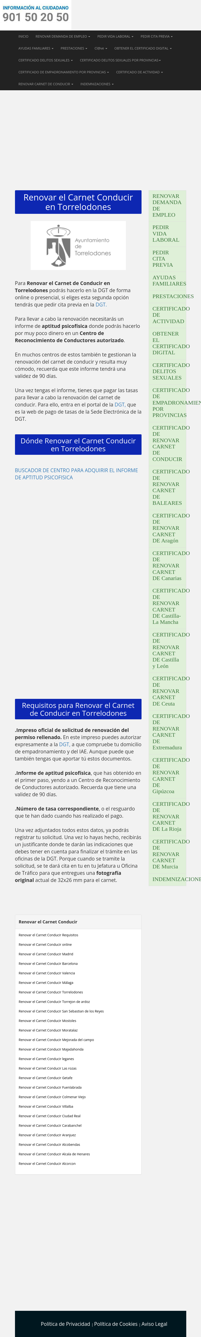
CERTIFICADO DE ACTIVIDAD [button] (139, 72)
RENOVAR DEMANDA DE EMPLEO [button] (62, 36)
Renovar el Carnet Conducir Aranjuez (47, 1135)
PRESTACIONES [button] (74, 48)
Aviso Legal (154, 1324)
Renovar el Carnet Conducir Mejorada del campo (56, 1039)
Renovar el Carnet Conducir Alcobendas (49, 1144)
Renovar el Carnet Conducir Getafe (46, 1078)
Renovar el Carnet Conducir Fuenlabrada (50, 1087)
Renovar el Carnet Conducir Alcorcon (47, 1163)
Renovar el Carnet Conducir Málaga (46, 982)
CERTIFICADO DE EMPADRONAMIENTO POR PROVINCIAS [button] (64, 72)
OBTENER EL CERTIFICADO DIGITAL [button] (143, 48)
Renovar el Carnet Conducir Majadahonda (51, 1049)
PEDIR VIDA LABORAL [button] (115, 36)
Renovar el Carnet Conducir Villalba (46, 1106)
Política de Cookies (116, 1324)
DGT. (101, 304)
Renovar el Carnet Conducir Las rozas (48, 1068)
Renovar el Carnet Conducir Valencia (47, 973)
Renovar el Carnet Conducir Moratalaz (48, 1030)
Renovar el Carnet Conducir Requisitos (48, 935)
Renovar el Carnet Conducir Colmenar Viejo (52, 1097)
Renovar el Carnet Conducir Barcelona (48, 963)
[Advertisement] (100, 138)
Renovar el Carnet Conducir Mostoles (47, 1020)
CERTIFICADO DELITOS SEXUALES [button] (46, 60)
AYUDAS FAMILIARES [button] (36, 48)
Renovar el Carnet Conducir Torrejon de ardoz (54, 1001)
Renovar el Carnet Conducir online (45, 944)
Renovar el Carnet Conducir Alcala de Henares (54, 1154)
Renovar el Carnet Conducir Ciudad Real (50, 1116)
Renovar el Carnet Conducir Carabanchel (50, 1125)
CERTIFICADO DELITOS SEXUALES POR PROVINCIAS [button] (120, 60)
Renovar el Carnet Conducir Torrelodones (51, 992)
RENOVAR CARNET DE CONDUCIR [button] (46, 84)
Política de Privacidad (66, 1324)
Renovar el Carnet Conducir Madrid (46, 954)
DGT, (121, 404)
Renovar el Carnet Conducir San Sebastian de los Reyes (61, 1011)
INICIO (24, 36)
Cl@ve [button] (100, 48)
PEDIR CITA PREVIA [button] (157, 36)
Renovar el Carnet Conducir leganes (46, 1059)
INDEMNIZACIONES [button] (97, 84)
